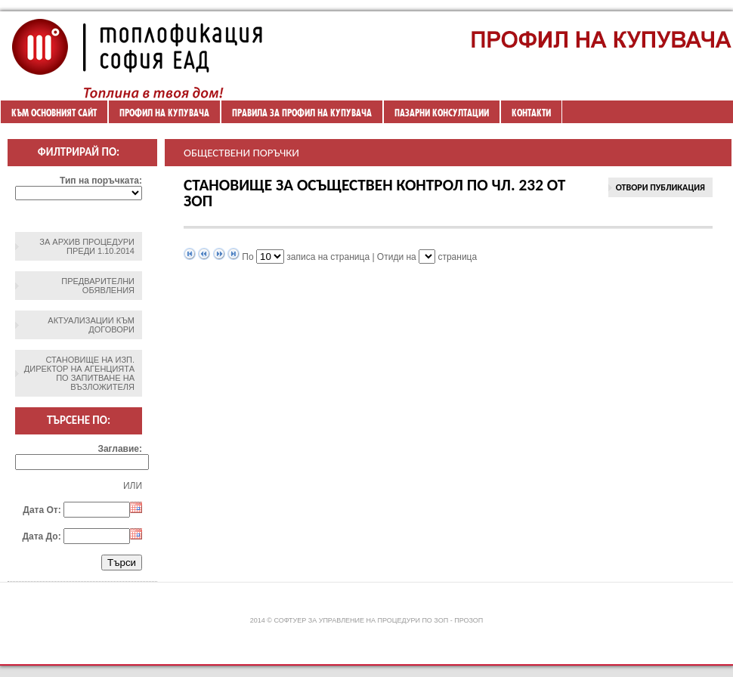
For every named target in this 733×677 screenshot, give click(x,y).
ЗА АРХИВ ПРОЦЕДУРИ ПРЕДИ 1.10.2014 (87, 246)
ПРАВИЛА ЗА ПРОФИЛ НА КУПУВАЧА (302, 113)
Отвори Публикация (660, 187)
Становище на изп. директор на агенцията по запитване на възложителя (79, 373)
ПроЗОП (468, 620)
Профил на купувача (164, 113)
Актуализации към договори (91, 325)
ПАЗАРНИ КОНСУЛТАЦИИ (441, 113)
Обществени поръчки (241, 152)
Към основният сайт (54, 113)
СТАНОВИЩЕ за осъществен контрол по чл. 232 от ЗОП (374, 193)
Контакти (531, 113)
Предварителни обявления (98, 286)
